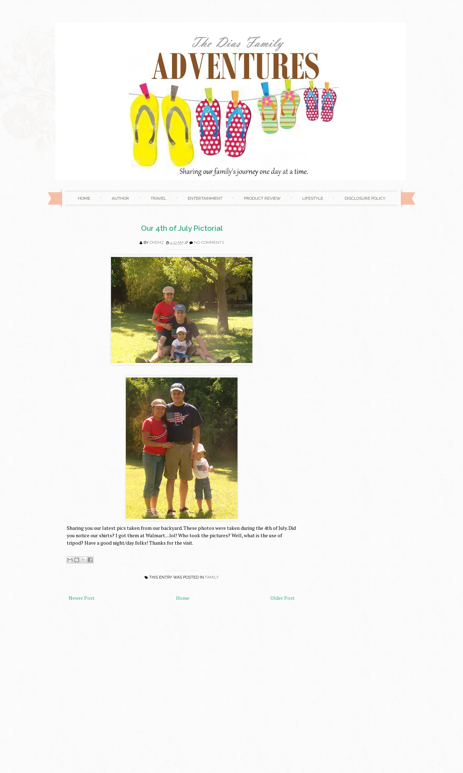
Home (84, 198)
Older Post (282, 598)
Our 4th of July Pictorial (182, 228)
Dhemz (157, 242)
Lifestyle (312, 198)
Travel (158, 198)
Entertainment (205, 198)
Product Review (262, 198)
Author (120, 198)
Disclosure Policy (365, 198)
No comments (209, 242)
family (212, 577)
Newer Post (82, 598)
